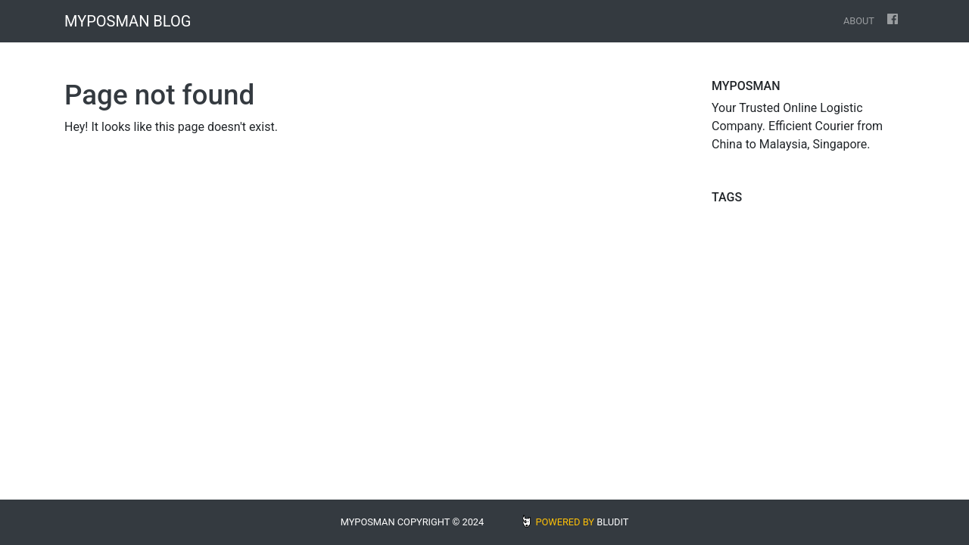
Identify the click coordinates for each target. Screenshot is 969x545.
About (858, 20)
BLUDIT (612, 522)
